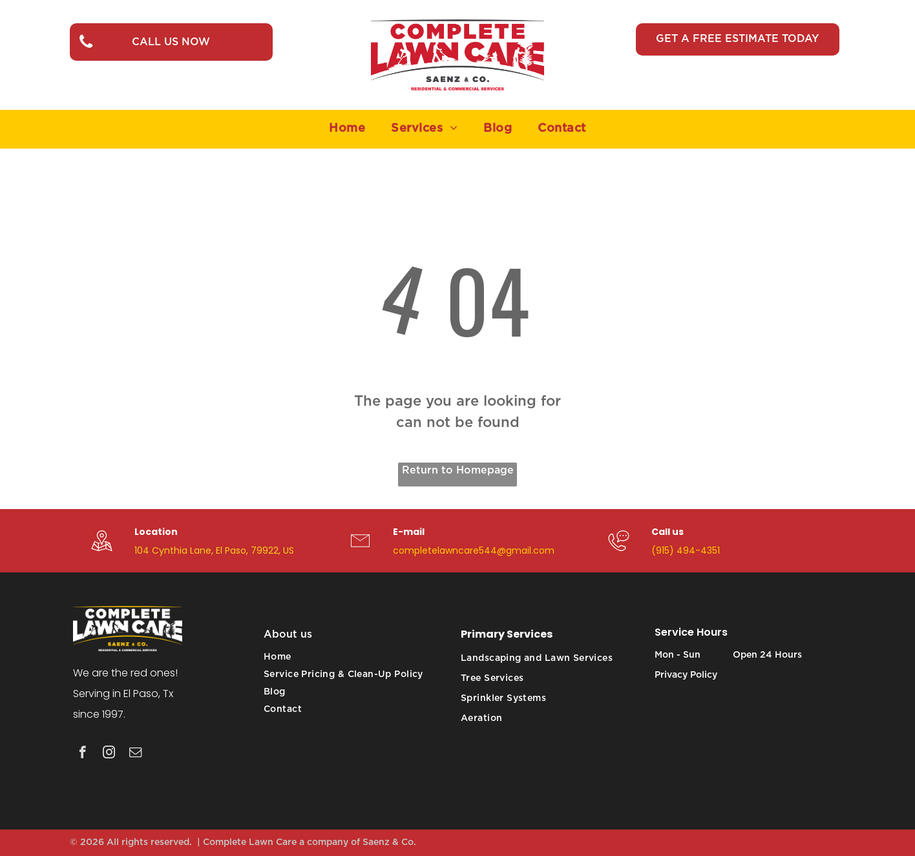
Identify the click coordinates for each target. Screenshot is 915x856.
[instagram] (109, 754)
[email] (135, 754)
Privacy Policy (686, 675)
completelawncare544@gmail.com (473, 550)
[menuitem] (347, 129)
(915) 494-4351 (685, 550)
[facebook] (82, 754)
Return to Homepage (458, 470)
